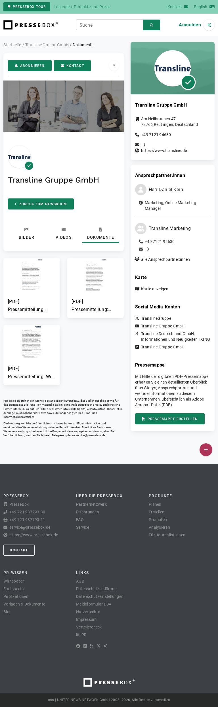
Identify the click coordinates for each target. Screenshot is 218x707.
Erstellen (156, 512)
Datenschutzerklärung (96, 589)
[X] (98, 646)
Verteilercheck (89, 627)
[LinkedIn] (85, 646)
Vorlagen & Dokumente (24, 604)
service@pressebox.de (90, 435)
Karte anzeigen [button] (155, 289)
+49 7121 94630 (156, 134)
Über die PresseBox (99, 496)
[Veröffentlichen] (206, 449)
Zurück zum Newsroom (41, 204)
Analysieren (159, 527)
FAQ (80, 519)
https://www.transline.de (164, 150)
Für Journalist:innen (167, 535)
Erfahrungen (87, 512)
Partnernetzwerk (91, 504)
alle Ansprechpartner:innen (165, 259)
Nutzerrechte (88, 611)
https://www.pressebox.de (33, 535)
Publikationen (15, 596)
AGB (80, 581)
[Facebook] (78, 646)
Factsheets (13, 589)
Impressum (86, 619)
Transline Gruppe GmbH (163, 326)
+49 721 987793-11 (27, 519)
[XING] (105, 646)
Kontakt (72, 66)
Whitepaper (13, 581)
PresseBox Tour (27, 7)
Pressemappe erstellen (170, 419)
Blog (7, 611)
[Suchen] (151, 25)
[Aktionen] (114, 65)
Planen (155, 504)
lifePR (81, 634)
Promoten (158, 519)
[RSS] (91, 646)
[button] (31, 286)
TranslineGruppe (156, 318)
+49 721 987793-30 (27, 512)
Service (82, 527)
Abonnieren (30, 66)
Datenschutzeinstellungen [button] (99, 596)
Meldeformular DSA (93, 604)
